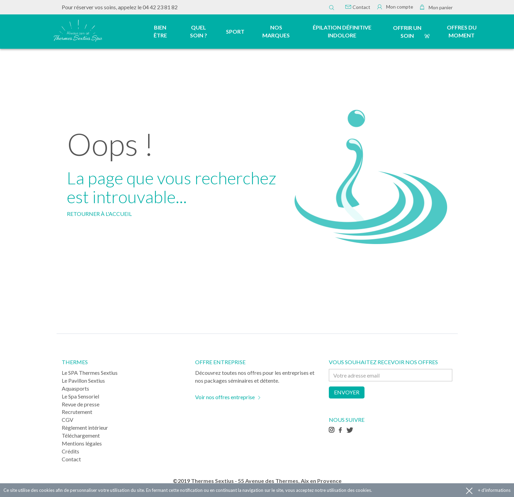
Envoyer (346, 392)
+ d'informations (494, 490)
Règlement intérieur (85, 427)
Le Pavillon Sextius (83, 380)
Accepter (469, 490)
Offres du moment (462, 31)
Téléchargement (81, 435)
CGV (67, 419)
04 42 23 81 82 (160, 7)
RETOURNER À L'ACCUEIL (99, 213)
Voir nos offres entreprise (225, 397)
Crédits (70, 451)
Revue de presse (80, 404)
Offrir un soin (407, 31)
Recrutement (77, 411)
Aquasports (75, 388)
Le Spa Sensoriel (80, 396)
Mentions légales (82, 443)
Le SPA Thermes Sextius (90, 372)
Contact (357, 7)
